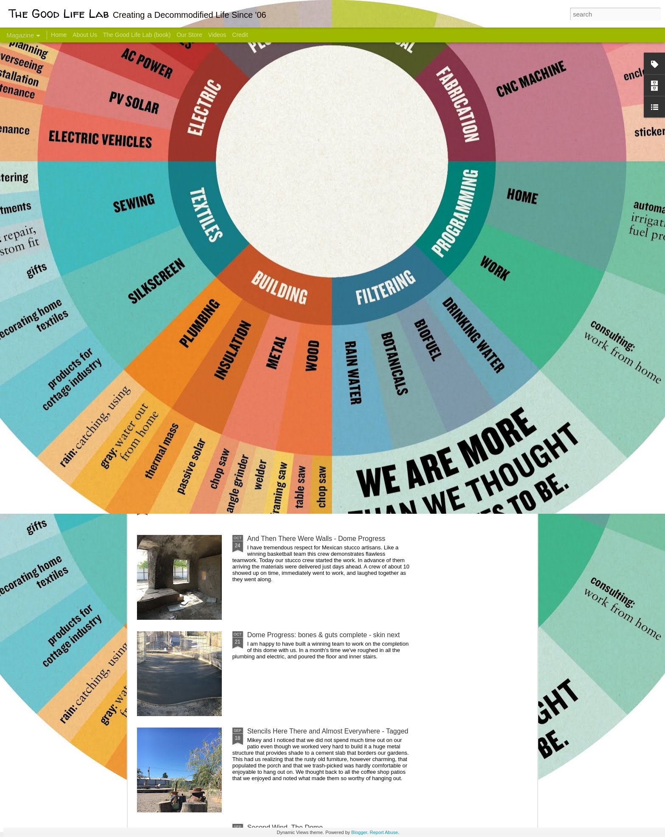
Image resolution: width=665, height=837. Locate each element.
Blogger (359, 832)
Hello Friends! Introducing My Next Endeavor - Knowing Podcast (182, 345)
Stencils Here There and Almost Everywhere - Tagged (327, 731)
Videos (217, 34)
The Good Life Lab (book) (137, 34)
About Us (85, 34)
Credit (240, 34)
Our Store (189, 34)
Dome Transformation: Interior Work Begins (312, 405)
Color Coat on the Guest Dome (198, 501)
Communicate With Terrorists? (281, 337)
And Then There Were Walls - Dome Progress (316, 538)
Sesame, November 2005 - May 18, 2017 (383, 337)
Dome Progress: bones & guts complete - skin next (323, 634)
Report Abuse (384, 832)
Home (59, 34)
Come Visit (469, 333)
